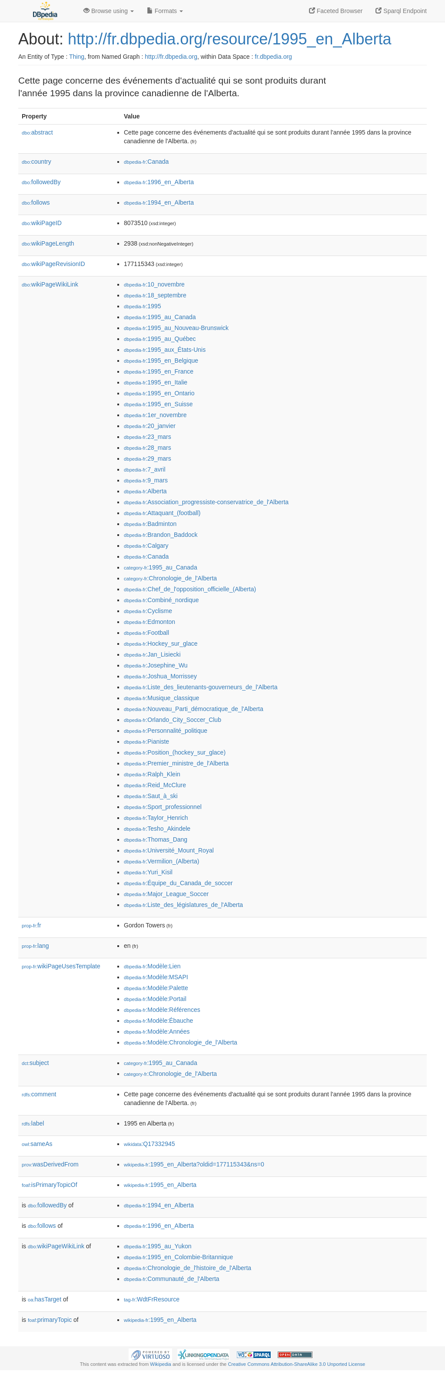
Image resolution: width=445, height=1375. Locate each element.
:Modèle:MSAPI (156, 977)
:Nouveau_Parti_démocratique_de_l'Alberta (193, 708)
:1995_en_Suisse (158, 404)
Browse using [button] (108, 10)
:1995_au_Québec (160, 338)
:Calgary (146, 545)
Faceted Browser (336, 10)
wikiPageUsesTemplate (61, 966)
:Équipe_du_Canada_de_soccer (178, 883)
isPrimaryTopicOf (49, 1184)
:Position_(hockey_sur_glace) (175, 752)
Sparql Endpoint (401, 10)
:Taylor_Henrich (156, 817)
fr (31, 925)
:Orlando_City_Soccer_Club (172, 719)
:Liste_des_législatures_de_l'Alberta (183, 904)
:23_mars (147, 436)
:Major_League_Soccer (166, 893)
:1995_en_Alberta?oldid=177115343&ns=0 (194, 1164)
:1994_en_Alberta (159, 202)
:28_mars (147, 447)
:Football (146, 632)
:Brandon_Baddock (160, 534)
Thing (76, 56)
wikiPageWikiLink (50, 284)
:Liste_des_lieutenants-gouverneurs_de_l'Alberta (201, 687)
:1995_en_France (158, 371)
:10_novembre (154, 284)
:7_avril (145, 469)
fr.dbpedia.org (273, 56)
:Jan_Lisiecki (152, 654)
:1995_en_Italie (155, 382)
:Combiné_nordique (161, 600)
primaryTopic (50, 1319)
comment (39, 1094)
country (36, 161)
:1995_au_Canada (160, 316)
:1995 (142, 306)
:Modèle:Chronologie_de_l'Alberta (180, 1042)
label (33, 1123)
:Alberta (145, 491)
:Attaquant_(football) (162, 512)
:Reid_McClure (155, 785)
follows (36, 202)
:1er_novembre (155, 414)
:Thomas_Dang (155, 839)
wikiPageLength (48, 243)
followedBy (41, 182)
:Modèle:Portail (155, 998)
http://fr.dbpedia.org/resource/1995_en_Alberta (230, 39)
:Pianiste (146, 741)
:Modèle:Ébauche (158, 1020)
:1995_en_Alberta (160, 1184)
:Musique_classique (161, 697)
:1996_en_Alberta (159, 182)
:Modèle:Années (157, 1031)
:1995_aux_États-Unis (165, 349)
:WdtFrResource (151, 1299)
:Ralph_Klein (152, 774)
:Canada (146, 161)
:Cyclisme (148, 610)
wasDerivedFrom (50, 1164)
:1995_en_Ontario (159, 393)
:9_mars (146, 480)
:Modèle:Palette (156, 987)
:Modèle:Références (162, 1009)
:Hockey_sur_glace (160, 643)
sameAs (37, 1143)
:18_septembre (155, 295)
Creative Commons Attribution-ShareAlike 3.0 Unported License (296, 1364)
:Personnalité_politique (165, 730)
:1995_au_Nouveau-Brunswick (176, 327)
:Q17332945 (149, 1143)
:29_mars (147, 458)
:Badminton (150, 523)
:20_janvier (150, 425)
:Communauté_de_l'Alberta (171, 1278)
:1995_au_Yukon (158, 1246)
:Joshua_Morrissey (160, 676)
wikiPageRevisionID (53, 263)
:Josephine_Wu (156, 665)
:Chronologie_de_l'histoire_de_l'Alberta (187, 1267)
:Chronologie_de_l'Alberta (170, 578)
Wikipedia (160, 1364)
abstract (37, 132)
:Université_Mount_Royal (169, 850)
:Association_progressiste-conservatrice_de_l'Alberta (206, 502)
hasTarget (44, 1299)
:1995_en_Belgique (161, 360)
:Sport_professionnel (163, 806)
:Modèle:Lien (152, 966)
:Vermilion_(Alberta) (161, 861)
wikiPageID (42, 222)
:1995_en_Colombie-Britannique (178, 1257)
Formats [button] (165, 10)
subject (35, 1062)
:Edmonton (149, 621)
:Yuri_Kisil (148, 872)
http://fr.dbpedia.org (171, 56)
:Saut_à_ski (151, 795)
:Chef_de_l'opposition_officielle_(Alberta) (190, 589)
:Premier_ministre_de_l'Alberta (176, 763)
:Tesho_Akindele (157, 828)
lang (35, 945)
